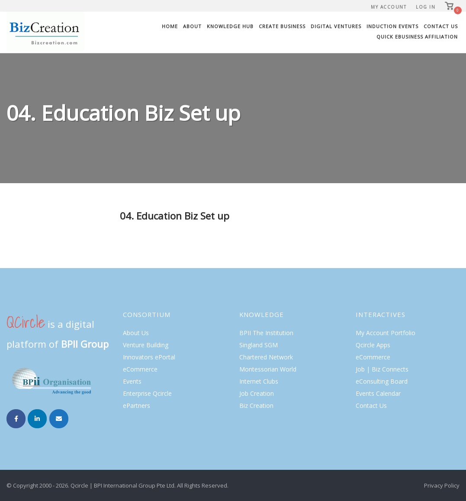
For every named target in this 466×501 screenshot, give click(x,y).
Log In (425, 7)
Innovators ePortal (149, 357)
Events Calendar (378, 393)
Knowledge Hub (230, 26)
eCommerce (140, 369)
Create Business (282, 26)
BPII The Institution (266, 333)
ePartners (136, 405)
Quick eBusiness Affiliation (417, 36)
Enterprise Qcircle (147, 393)
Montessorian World (267, 369)
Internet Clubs (258, 381)
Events (132, 381)
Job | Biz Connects (382, 369)
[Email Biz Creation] (58, 418)
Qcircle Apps (373, 345)
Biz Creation (256, 405)
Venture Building (145, 345)
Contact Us (441, 26)
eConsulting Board (382, 381)
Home (170, 26)
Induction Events (392, 26)
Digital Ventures (336, 26)
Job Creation (256, 393)
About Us (136, 333)
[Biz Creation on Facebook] (16, 418)
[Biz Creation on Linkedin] (37, 418)
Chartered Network (266, 357)
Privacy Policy (442, 485)
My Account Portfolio (385, 333)
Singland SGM (258, 345)
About (192, 26)
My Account (388, 7)
